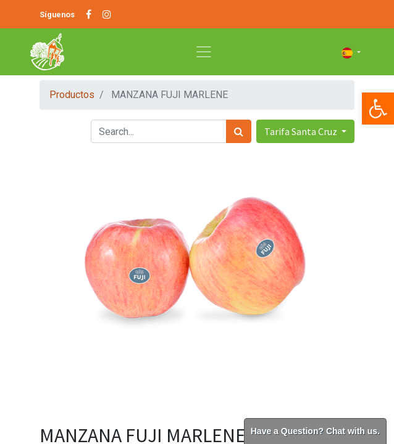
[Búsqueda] (238, 131)
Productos (71, 95)
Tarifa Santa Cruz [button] (301, 131)
